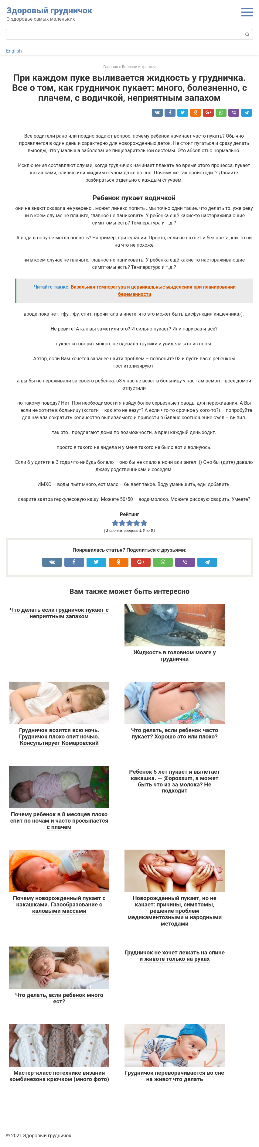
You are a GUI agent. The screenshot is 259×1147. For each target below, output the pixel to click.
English (14, 51)
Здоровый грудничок (49, 10)
